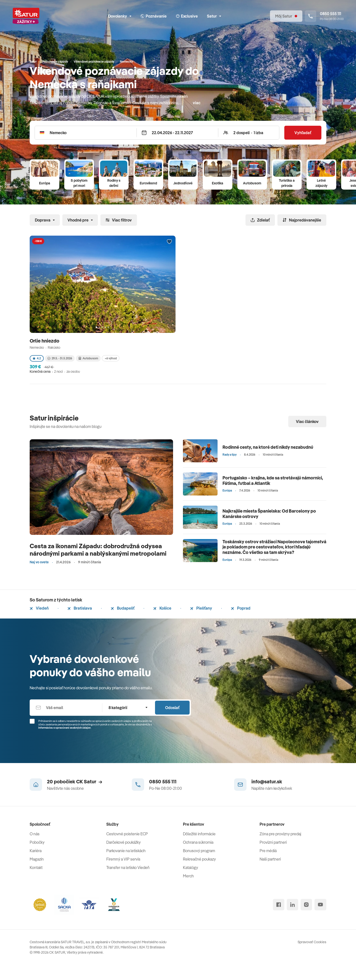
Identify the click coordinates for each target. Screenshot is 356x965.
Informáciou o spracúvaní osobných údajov (64, 727)
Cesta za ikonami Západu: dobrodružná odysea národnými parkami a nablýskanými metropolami (98, 549)
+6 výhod (111, 358)
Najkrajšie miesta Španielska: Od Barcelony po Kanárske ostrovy (269, 513)
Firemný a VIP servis (123, 859)
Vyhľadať (302, 132)
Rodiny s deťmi (113, 183)
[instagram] (306, 904)
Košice (162, 608)
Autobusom (252, 183)
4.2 (37, 358)
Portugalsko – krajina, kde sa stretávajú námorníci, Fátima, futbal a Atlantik (272, 480)
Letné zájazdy (321, 183)
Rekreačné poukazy (199, 859)
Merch (188, 875)
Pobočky (37, 842)
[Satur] (26, 16)
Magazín (37, 859)
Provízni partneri (273, 842)
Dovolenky (119, 16)
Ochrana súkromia (198, 842)
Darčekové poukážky (123, 842)
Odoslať (172, 707)
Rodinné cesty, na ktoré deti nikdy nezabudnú (267, 447)
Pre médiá (268, 850)
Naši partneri (270, 859)
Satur (214, 16)
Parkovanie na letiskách (126, 850)
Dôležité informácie (199, 833)
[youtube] (320, 904)
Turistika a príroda (287, 183)
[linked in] (292, 904)
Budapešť (122, 608)
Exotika (217, 183)
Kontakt (36, 867)
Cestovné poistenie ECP (127, 833)
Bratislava (79, 608)
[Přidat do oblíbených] (169, 242)
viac (196, 102)
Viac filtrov (119, 220)
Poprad (240, 608)
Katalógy (190, 867)
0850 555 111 (163, 781)
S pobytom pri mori (79, 183)
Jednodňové (183, 183)
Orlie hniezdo (45, 341)
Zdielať (260, 220)
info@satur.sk (266, 781)
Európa (44, 183)
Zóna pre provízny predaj (280, 833)
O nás (35, 833)
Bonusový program (199, 850)
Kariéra (36, 850)
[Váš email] (66, 708)
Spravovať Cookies (312, 942)
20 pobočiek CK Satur (74, 781)
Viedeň (39, 608)
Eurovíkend (148, 183)
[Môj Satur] (286, 16)
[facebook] (278, 904)
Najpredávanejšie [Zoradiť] (302, 220)
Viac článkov (307, 421)
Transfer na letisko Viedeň (128, 867)
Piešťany (201, 608)
